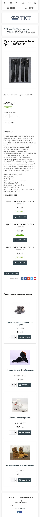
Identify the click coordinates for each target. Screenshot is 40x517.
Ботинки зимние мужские (20, 418)
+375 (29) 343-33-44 (21, 502)
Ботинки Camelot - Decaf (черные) (20, 370)
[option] (20, 70)
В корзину (20, 217)
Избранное (9, 122)
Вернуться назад (11, 273)
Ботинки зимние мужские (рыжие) (20, 465)
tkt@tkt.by (21, 508)
